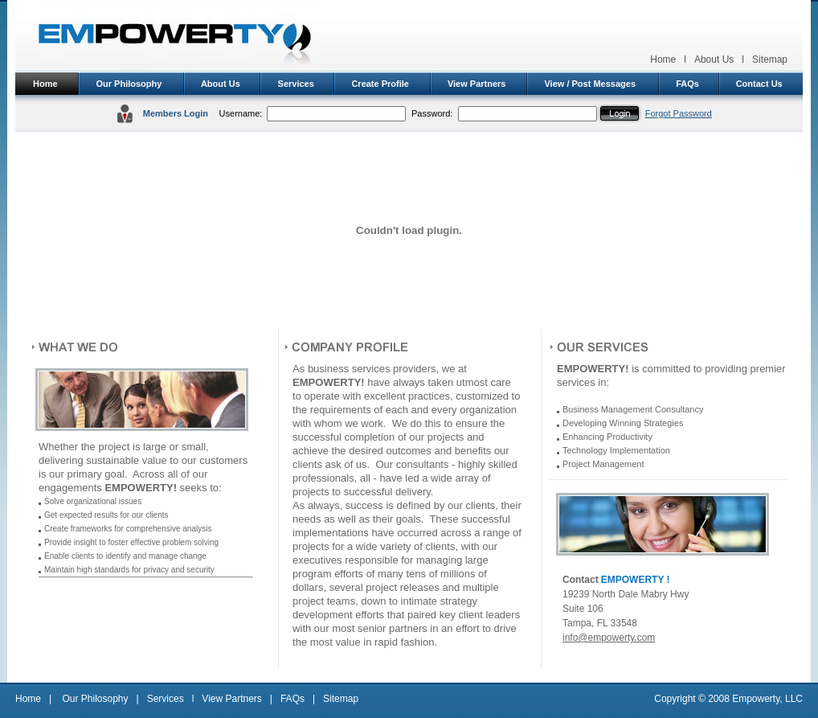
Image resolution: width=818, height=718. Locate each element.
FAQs (687, 83)
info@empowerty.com (608, 637)
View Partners (477, 83)
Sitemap (769, 59)
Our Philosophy (129, 83)
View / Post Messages (590, 83)
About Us (714, 59)
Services (296, 83)
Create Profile (380, 83)
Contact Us (759, 83)
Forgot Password (678, 113)
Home (663, 59)
